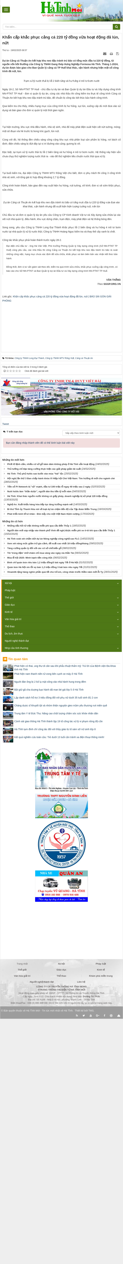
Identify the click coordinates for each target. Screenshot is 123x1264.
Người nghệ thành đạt (17, 886)
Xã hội (8, 828)
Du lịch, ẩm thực (14, 878)
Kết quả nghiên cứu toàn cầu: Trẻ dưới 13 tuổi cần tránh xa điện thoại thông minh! (59, 982)
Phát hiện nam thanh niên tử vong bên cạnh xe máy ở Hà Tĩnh (48, 919)
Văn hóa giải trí (13, 864)
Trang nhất (22, 1209)
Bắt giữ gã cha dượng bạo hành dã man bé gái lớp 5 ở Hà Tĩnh (49, 934)
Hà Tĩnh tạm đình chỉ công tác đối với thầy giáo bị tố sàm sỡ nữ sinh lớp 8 (55, 974)
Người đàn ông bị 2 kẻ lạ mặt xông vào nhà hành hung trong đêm (50, 926)
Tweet (5, 669)
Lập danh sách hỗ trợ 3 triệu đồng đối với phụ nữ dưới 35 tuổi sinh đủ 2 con (56, 942)
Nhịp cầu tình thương (16, 893)
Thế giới (9, 842)
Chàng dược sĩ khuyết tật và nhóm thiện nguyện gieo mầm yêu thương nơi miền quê (60, 950)
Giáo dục (10, 850)
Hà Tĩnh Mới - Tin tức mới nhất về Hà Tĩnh (49, 1256)
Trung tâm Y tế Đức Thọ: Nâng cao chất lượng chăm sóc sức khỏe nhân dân (56, 958)
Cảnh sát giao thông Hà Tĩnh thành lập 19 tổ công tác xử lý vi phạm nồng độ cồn (58, 966)
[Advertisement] (61, 570)
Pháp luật (10, 835)
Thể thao (9, 871)
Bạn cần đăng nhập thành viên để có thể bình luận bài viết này (40, 688)
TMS (91, 1256)
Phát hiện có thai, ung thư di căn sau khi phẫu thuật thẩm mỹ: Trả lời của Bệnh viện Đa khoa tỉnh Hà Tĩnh (65, 913)
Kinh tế (9, 857)
